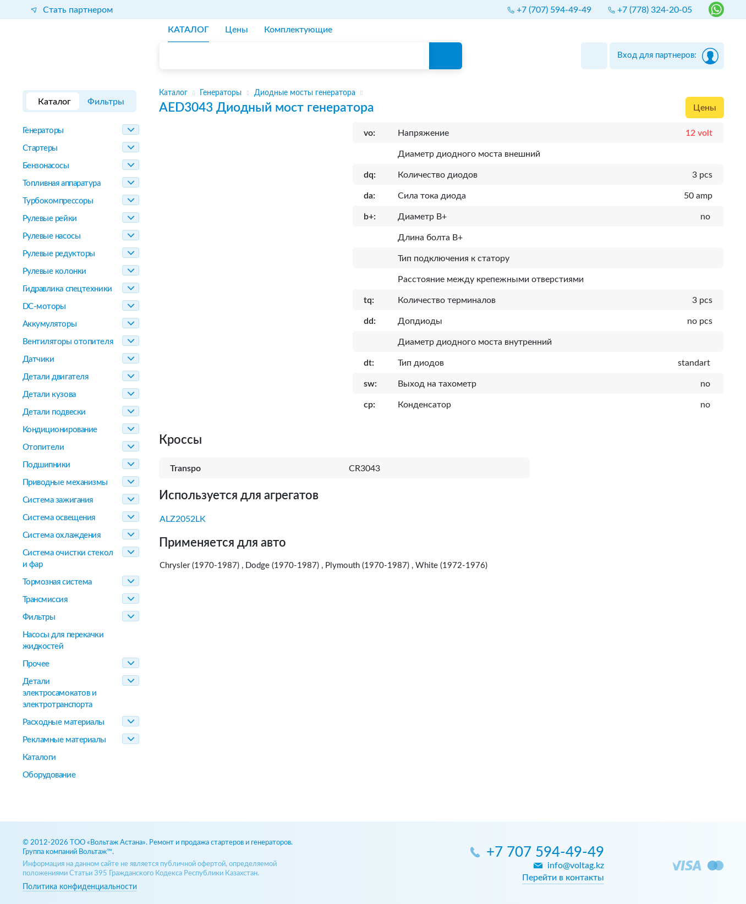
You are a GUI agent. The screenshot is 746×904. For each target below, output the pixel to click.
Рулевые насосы (52, 236)
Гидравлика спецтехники (67, 289)
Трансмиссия (45, 600)
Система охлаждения (62, 535)
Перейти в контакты (563, 877)
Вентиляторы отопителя (68, 342)
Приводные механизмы (65, 482)
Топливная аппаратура (62, 183)
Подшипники (47, 465)
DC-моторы (44, 306)
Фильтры (39, 617)
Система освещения (59, 518)
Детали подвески (54, 412)
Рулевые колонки (54, 271)
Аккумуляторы (50, 324)
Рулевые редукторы (59, 254)
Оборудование (49, 775)
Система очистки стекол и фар (68, 559)
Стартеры (40, 148)
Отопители (43, 447)
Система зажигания (58, 500)
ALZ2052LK (183, 519)
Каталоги (39, 757)
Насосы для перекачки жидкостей (63, 641)
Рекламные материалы (64, 740)
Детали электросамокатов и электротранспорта (60, 693)
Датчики (38, 359)
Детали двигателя (56, 377)
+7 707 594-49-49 (545, 852)
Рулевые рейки (50, 218)
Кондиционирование (60, 430)
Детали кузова (49, 394)
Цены (704, 107)
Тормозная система (57, 582)
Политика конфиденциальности (80, 887)
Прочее (36, 664)
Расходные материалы (64, 722)
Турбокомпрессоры (58, 201)
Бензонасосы (46, 166)
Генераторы (43, 130)
